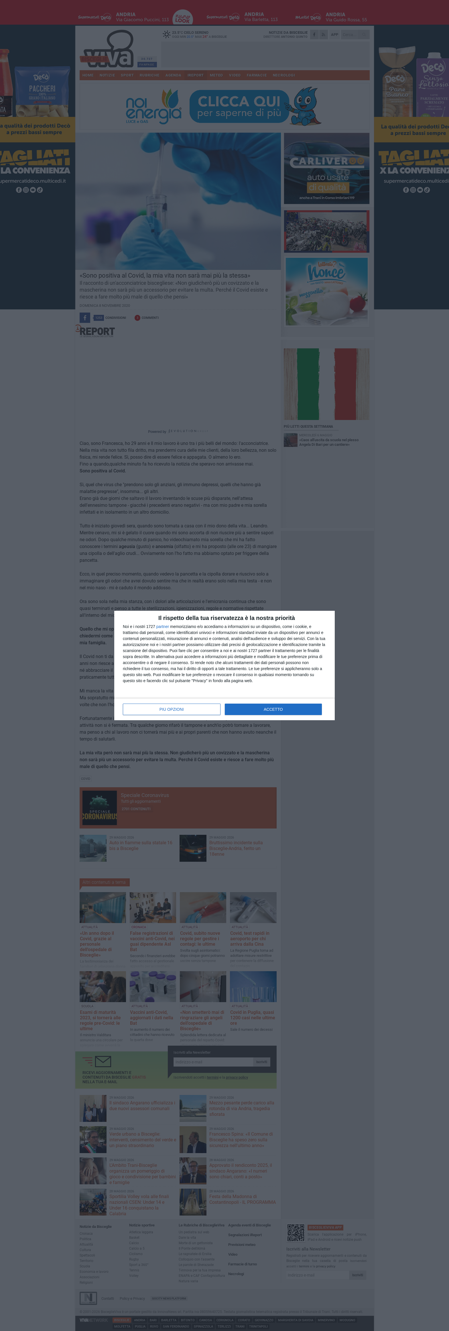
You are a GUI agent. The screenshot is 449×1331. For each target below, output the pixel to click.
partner (162, 627)
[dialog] (224, 665)
